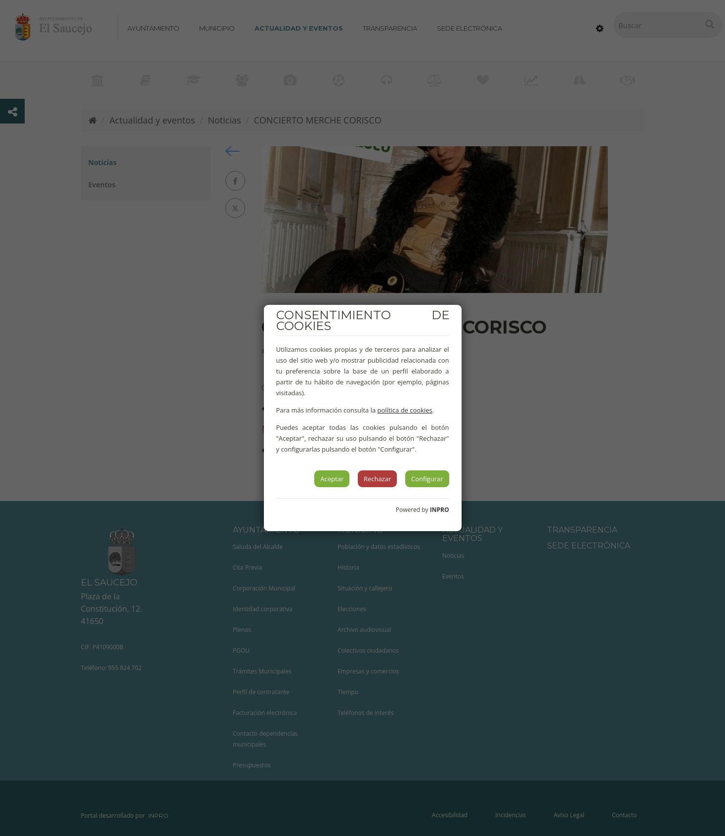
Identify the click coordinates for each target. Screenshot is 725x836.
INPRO (439, 509)
